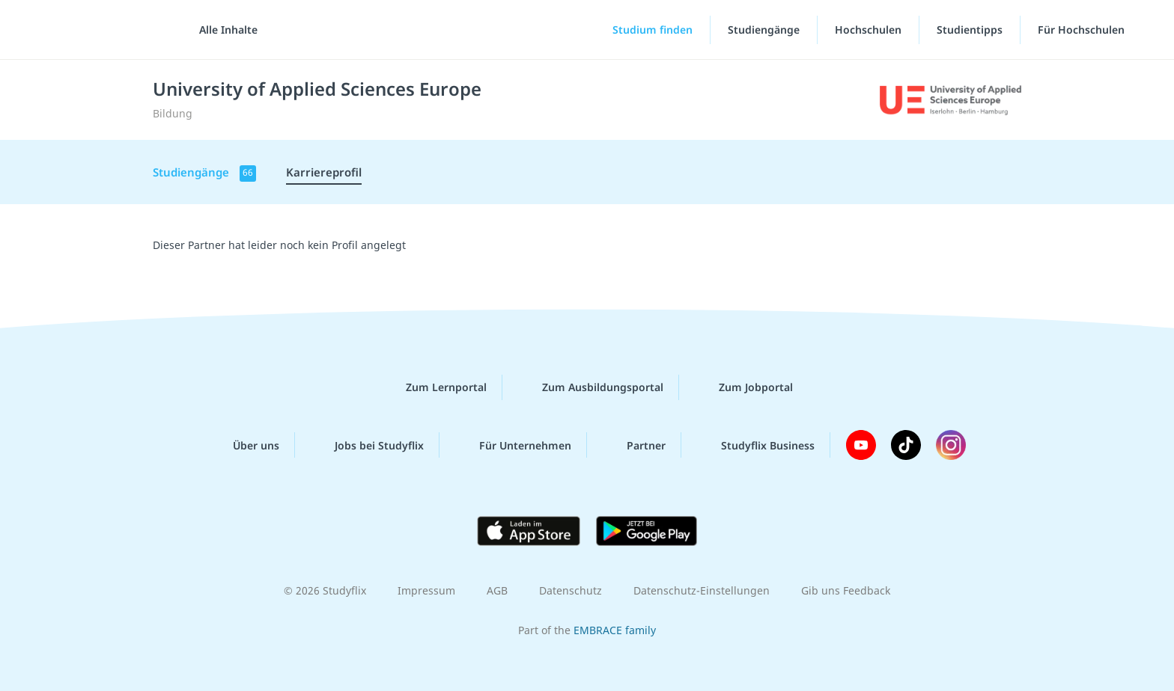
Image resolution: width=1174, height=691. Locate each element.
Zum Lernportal (434, 387)
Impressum (426, 590)
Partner (634, 444)
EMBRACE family (615, 630)
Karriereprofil (324, 172)
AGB (497, 590)
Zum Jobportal (744, 387)
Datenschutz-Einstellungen (701, 590)
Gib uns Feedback (845, 590)
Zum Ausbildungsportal (590, 387)
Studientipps (970, 29)
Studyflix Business (756, 444)
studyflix (100, 29)
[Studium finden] (640, 30)
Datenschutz (570, 590)
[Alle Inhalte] (223, 30)
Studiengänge (764, 29)
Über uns (244, 444)
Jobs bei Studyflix (367, 444)
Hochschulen (868, 29)
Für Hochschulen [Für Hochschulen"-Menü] (1083, 29)
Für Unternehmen (513, 444)
